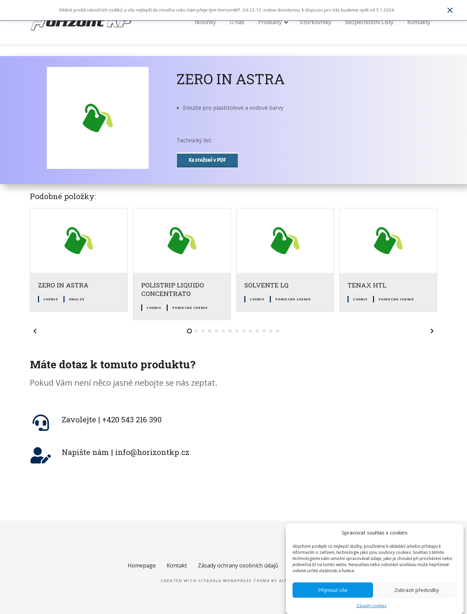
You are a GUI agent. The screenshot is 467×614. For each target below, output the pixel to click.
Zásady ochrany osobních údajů (238, 565)
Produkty (270, 22)
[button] (35, 331)
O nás (237, 22)
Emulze (77, 299)
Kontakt (177, 565)
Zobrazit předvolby (416, 597)
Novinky (205, 22)
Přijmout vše (333, 597)
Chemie (50, 299)
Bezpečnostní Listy (369, 22)
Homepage (142, 565)
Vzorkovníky (315, 22)
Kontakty (418, 22)
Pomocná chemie (190, 307)
